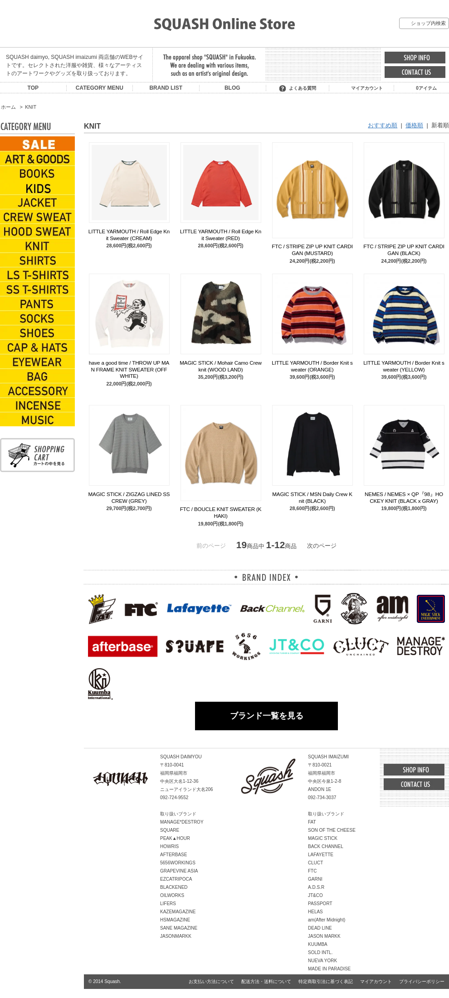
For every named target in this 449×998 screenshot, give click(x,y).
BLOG (232, 88)
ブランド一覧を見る (266, 715)
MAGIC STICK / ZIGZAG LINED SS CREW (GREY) (129, 497)
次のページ (322, 545)
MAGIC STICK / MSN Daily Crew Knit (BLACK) (312, 497)
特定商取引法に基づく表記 (325, 981)
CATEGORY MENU (99, 88)
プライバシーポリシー (421, 981)
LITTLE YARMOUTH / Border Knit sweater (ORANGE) (312, 366)
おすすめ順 (382, 125)
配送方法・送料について (266, 981)
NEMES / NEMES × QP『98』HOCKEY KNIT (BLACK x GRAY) (404, 497)
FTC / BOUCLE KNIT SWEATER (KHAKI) (221, 512)
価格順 (414, 125)
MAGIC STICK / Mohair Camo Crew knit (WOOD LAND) (220, 366)
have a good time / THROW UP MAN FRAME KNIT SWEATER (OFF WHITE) (129, 369)
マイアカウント (367, 88)
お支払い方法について (211, 981)
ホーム (8, 107)
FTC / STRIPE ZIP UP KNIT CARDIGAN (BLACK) (403, 249)
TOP (33, 88)
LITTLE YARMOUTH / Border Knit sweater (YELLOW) (403, 366)
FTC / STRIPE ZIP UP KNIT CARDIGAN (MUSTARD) (312, 249)
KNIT (30, 107)
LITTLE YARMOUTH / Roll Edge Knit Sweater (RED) (220, 234)
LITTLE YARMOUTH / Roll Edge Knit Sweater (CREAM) (129, 234)
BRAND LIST (165, 88)
